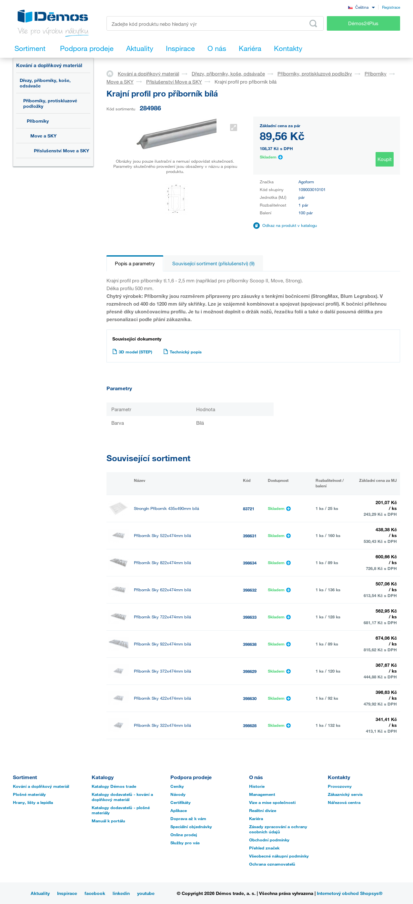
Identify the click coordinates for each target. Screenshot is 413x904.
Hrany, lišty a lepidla (33, 802)
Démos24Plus (363, 23)
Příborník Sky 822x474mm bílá (162, 562)
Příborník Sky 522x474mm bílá (162, 535)
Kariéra (256, 818)
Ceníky (177, 786)
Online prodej (183, 834)
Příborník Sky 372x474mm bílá (162, 671)
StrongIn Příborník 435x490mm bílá (166, 508)
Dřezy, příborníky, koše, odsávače (45, 82)
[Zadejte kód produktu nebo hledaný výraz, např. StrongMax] (215, 23)
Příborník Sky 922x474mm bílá (162, 644)
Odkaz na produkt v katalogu (289, 225)
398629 (250, 671)
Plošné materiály (29, 794)
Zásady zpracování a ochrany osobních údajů (278, 829)
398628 (250, 725)
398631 (250, 535)
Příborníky (38, 121)
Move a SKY (43, 135)
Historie (257, 786)
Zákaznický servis (345, 794)
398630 (250, 698)
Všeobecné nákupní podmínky (279, 855)
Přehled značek (264, 847)
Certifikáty (180, 802)
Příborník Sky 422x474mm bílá (162, 698)
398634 (250, 562)
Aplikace (178, 810)
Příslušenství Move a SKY (61, 150)
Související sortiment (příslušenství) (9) (213, 263)
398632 (250, 590)
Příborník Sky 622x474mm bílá (162, 589)
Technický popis (182, 351)
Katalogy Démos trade (114, 786)
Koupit (385, 159)
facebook (95, 893)
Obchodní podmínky (269, 839)
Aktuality (40, 893)
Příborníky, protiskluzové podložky (50, 103)
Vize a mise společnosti (272, 802)
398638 (250, 644)
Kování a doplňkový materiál (49, 65)
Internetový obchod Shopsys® (349, 893)
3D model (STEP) (132, 351)
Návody (178, 794)
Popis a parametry (135, 263)
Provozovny (340, 786)
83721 (248, 508)
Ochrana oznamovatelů (272, 864)
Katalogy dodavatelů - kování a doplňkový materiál (122, 797)
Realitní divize (262, 810)
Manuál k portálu (108, 820)
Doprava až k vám (188, 818)
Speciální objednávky (191, 826)
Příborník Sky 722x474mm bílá (162, 617)
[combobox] (361, 7)
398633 (250, 617)
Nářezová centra (344, 802)
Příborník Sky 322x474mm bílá (162, 725)
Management (262, 794)
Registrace (391, 7)
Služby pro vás (185, 842)
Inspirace (67, 893)
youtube (146, 893)
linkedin (121, 893)
